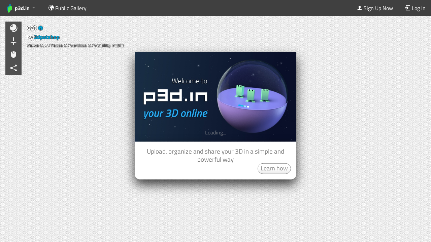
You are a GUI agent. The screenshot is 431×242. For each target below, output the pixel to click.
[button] (40, 28)
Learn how (274, 167)
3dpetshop (47, 37)
